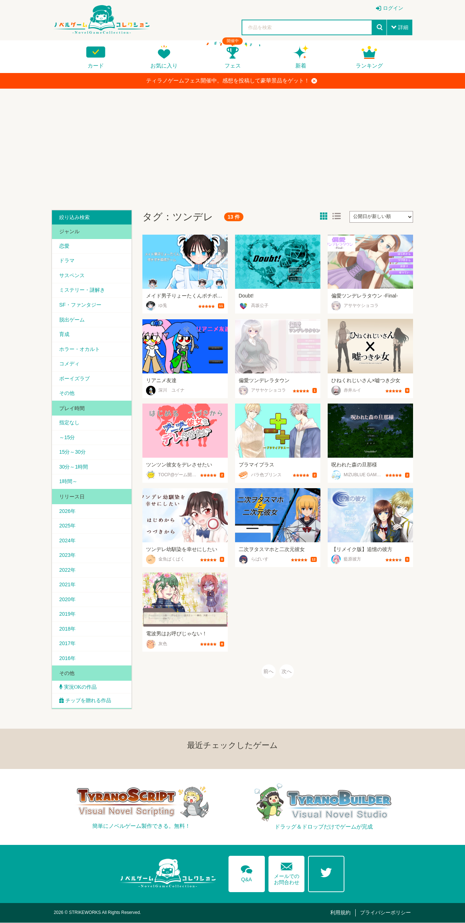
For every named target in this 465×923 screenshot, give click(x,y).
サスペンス (72, 275)
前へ (268, 672)
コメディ (69, 364)
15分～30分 (72, 452)
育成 (64, 334)
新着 (300, 65)
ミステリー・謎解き (82, 290)
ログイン (393, 8)
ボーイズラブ (74, 378)
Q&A (246, 873)
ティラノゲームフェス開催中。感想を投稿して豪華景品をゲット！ (231, 81)
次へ (287, 672)
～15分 (67, 438)
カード (96, 65)
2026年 (67, 511)
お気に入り (164, 65)
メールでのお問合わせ (286, 872)
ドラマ (66, 261)
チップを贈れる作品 (88, 701)
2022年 (67, 570)
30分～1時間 (73, 467)
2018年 (67, 629)
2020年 (67, 600)
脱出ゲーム (72, 320)
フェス (233, 65)
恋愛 (64, 246)
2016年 (67, 659)
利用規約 (340, 913)
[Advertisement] (232, 147)
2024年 (67, 541)
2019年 (67, 615)
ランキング (369, 65)
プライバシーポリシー (385, 913)
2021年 (67, 585)
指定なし (69, 423)
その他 (66, 393)
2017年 (67, 644)
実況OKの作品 (79, 687)
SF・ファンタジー (80, 305)
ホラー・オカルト (79, 349)
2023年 (67, 555)
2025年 (67, 526)
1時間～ (68, 482)
